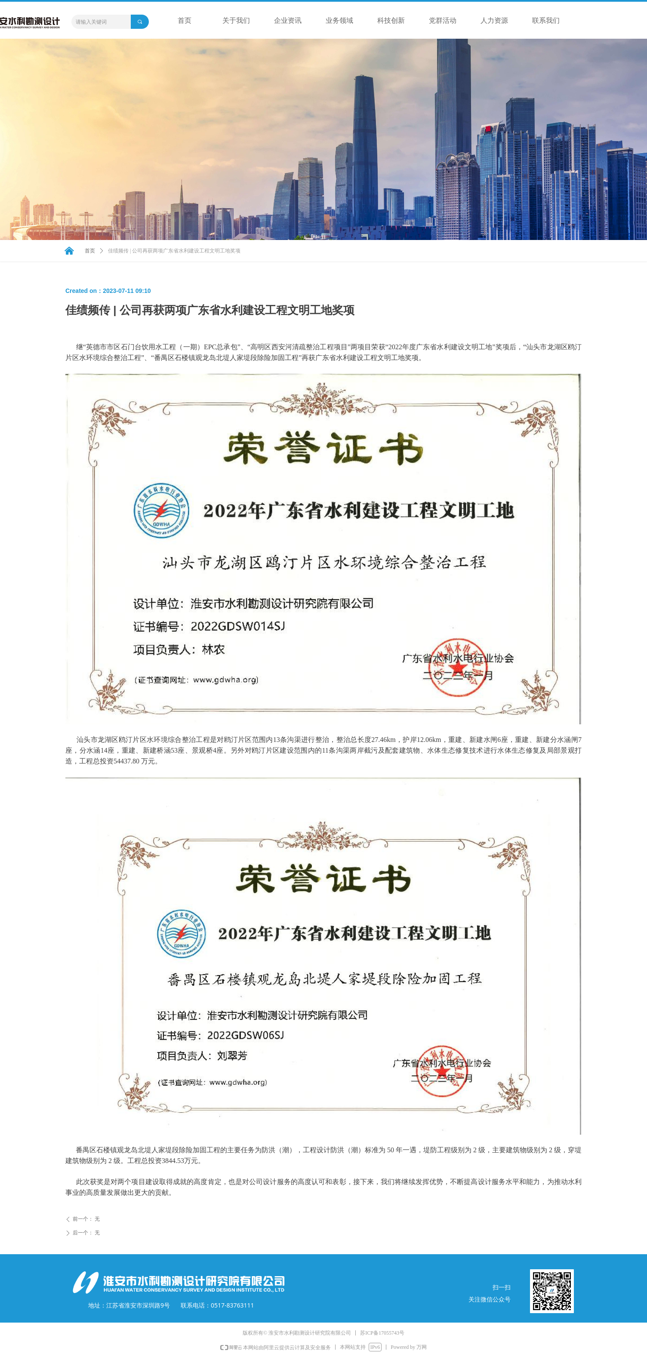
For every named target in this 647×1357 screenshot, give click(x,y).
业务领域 (339, 20)
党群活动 (442, 20)
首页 (184, 20)
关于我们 (236, 20)
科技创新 (391, 20)
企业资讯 (288, 20)
